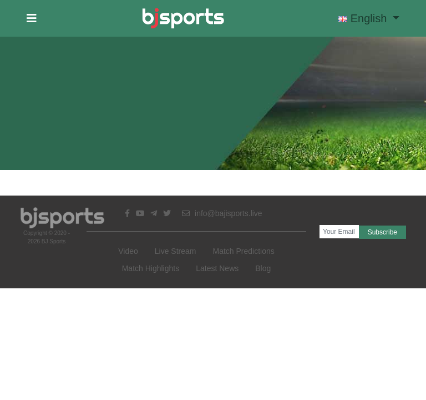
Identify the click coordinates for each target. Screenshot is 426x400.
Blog (263, 268)
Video (128, 251)
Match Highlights (151, 268)
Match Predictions (243, 251)
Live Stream (175, 251)
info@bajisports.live (222, 213)
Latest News (217, 268)
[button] (31, 18)
